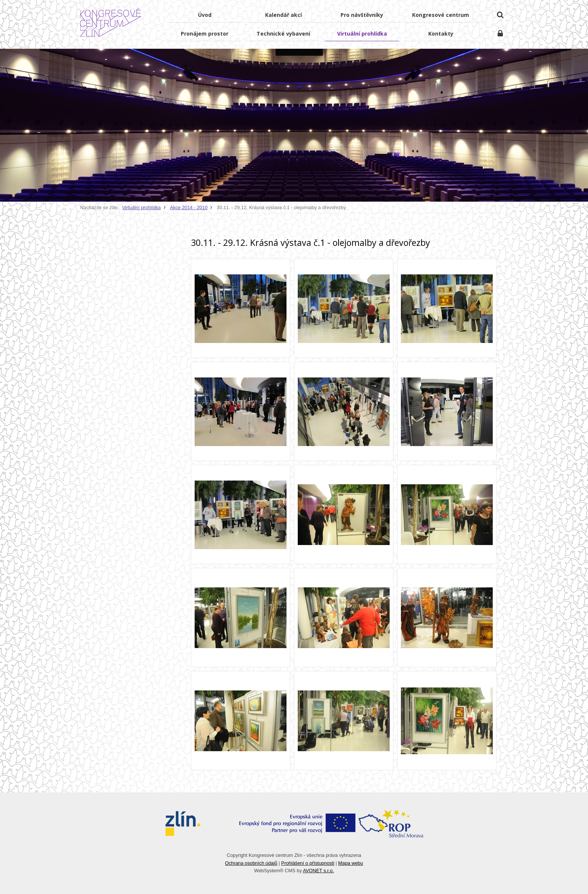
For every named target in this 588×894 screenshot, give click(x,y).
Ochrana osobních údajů (251, 863)
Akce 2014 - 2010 (188, 207)
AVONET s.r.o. (318, 870)
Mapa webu (350, 863)
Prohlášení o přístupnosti (307, 863)
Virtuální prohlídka (141, 207)
